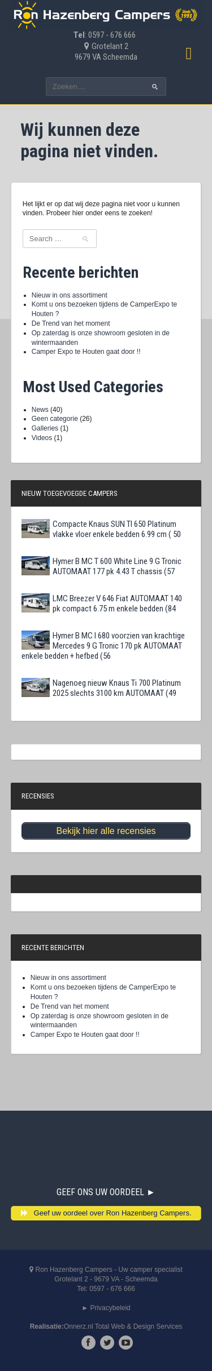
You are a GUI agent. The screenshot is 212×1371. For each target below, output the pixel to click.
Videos (42, 438)
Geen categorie (55, 419)
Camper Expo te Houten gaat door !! (86, 352)
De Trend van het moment (71, 323)
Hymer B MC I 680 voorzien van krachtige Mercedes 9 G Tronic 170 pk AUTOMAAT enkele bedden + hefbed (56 (103, 646)
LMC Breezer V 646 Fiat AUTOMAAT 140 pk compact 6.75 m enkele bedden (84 (101, 603)
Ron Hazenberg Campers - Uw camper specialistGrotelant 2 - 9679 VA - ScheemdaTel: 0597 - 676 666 (105, 1279)
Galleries (45, 428)
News (40, 410)
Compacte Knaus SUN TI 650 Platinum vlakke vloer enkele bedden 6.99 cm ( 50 (101, 529)
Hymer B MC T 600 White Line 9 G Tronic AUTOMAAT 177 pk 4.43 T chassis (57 (101, 566)
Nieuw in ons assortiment (69, 295)
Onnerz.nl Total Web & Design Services (123, 1326)
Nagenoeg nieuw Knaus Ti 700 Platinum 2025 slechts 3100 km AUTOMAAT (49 (101, 688)
